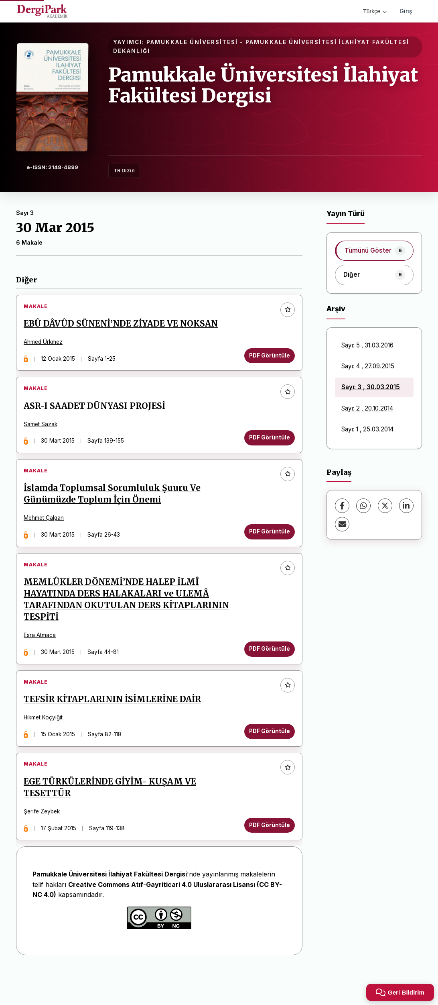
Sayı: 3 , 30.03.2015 (370, 387)
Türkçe (375, 11)
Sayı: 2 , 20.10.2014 (367, 408)
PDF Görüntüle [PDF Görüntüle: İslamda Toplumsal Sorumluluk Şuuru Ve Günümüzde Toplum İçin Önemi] (266, 545)
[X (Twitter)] (385, 505)
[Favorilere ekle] (285, 312)
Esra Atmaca (42, 655)
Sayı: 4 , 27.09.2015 (367, 366)
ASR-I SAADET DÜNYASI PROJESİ (97, 414)
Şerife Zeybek (44, 843)
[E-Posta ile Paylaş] (342, 524)
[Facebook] (342, 505)
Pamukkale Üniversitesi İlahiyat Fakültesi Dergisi (263, 85)
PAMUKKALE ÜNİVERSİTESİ (192, 42)
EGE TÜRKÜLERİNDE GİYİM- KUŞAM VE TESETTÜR (112, 818)
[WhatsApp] (363, 505)
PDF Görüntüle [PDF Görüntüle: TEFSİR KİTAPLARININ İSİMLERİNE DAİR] (266, 756)
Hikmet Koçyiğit (45, 743)
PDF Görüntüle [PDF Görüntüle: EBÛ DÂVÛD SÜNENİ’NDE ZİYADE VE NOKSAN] (266, 358)
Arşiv (335, 308)
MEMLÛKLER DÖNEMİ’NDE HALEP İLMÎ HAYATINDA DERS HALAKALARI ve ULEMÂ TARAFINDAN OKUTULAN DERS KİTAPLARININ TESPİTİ (129, 619)
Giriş (405, 11)
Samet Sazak (43, 432)
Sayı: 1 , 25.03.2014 (367, 429)
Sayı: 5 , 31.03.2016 (367, 345)
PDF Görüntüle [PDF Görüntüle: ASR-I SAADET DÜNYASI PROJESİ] (266, 446)
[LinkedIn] (406, 505)
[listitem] (374, 251)
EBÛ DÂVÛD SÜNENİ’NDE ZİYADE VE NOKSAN (123, 326)
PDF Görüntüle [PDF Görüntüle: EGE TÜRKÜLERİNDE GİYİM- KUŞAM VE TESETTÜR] (266, 856)
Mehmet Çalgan (46, 532)
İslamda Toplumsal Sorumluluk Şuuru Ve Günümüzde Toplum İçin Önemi (114, 508)
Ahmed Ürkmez (45, 344)
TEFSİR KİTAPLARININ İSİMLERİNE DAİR (115, 725)
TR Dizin (124, 171)
